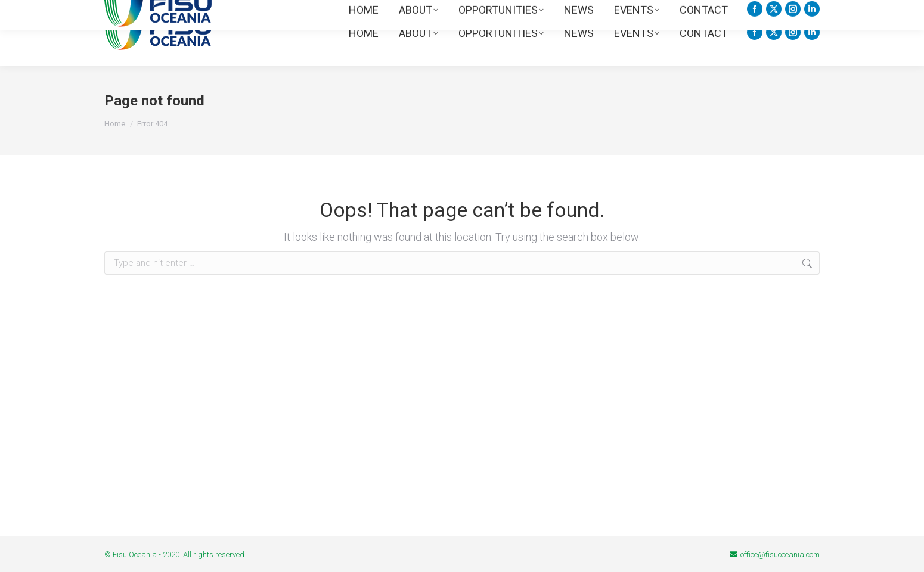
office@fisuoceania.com (780, 554)
